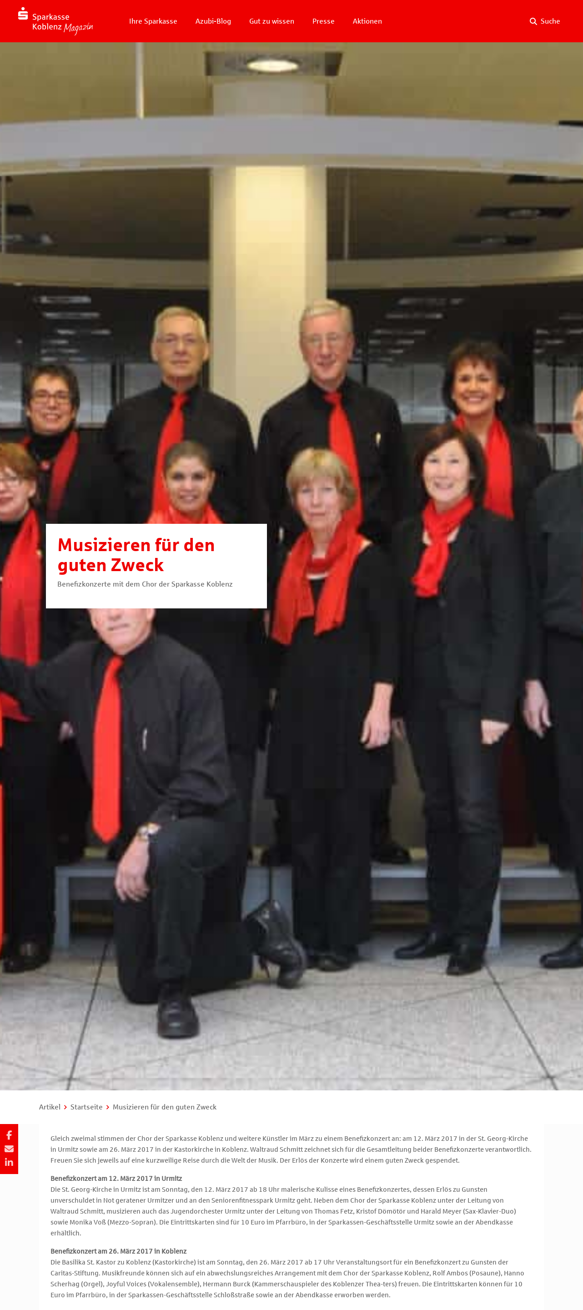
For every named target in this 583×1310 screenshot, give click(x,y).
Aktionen (367, 21)
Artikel (49, 1107)
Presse (323, 21)
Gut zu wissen (271, 21)
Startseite (86, 1107)
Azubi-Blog (213, 21)
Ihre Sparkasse (153, 21)
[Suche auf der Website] (545, 21)
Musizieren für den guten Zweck (164, 1107)
